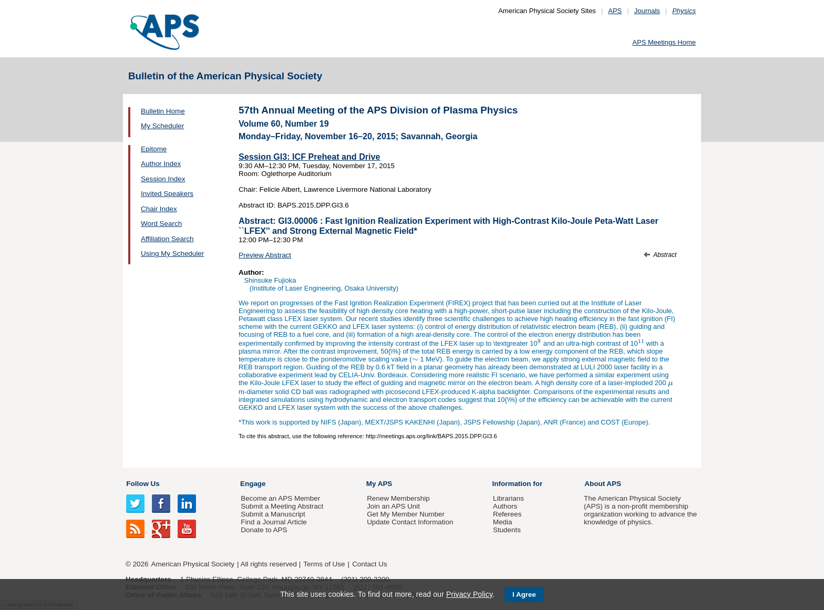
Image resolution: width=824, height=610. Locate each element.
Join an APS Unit (393, 506)
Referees (507, 514)
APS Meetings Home (664, 42)
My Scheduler (162, 126)
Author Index (161, 164)
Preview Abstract (265, 255)
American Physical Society (192, 564)
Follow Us (142, 484)
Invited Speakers (167, 194)
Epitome (154, 149)
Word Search (161, 224)
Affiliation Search (167, 239)
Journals (647, 11)
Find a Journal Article (273, 522)
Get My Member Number (406, 514)
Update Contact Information (410, 522)
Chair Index (159, 209)
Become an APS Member (280, 498)
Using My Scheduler (172, 253)
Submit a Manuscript (273, 514)
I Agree (524, 594)
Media (502, 522)
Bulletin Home (163, 111)
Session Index (163, 179)
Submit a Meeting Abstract (282, 506)
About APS (602, 484)
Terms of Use (324, 564)
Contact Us (369, 564)
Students (507, 530)
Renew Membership (398, 498)
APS (615, 11)
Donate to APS (264, 530)
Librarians (508, 498)
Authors (505, 506)
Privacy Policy (469, 594)
